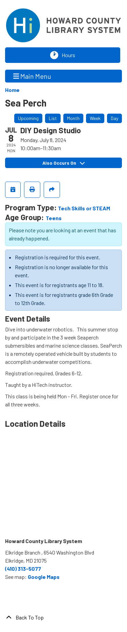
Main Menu (32, 76)
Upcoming (28, 118)
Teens (54, 218)
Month (73, 118)
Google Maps (44, 577)
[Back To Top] (63, 617)
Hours (70, 55)
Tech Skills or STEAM (84, 208)
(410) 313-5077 (23, 568)
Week (95, 118)
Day (114, 118)
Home (12, 90)
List (53, 118)
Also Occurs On (63, 163)
